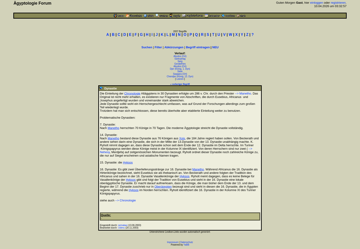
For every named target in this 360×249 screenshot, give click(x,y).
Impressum (172, 242)
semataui (123, 225)
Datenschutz (186, 242)
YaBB (186, 244)
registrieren (338, 2)
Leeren (179, 79)
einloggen (316, 2)
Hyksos (128, 162)
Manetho (113, 128)
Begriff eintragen (198, 47)
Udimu (121, 227)
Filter (158, 47)
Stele (180, 71)
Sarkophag (180, 58)
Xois (182, 138)
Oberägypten (163, 186)
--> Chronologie (125, 200)
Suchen (146, 47)
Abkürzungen (173, 47)
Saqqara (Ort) (180, 74)
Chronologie (132, 93)
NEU (215, 47)
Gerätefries (180, 64)
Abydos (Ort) (180, 56)
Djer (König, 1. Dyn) (180, 69)
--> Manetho (243, 93)
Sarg (179, 61)
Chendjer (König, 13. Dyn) (180, 76)
